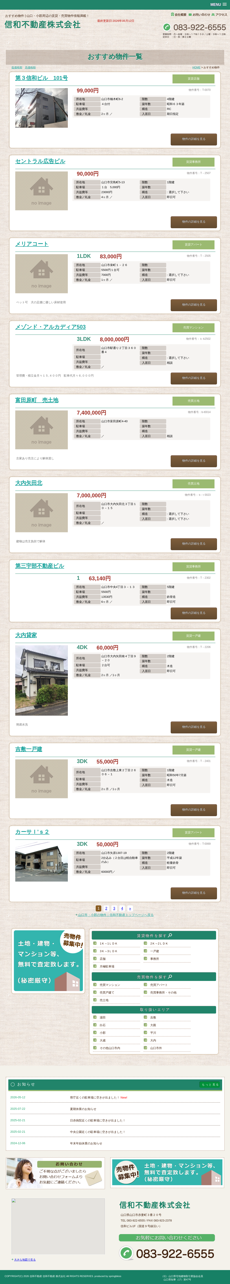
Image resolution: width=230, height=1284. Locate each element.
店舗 (103, 958)
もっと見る (210, 1084)
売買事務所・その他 (163, 992)
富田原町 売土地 (36, 400)
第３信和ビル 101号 (41, 78)
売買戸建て (107, 992)
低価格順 (16, 67)
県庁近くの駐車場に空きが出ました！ (98, 1097)
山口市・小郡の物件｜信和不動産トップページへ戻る (114, 915)
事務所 (154, 958)
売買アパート (159, 985)
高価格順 (30, 67)
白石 (103, 1025)
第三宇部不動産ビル (39, 566)
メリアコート (32, 244)
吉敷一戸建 (28, 749)
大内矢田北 (28, 483)
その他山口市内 (110, 1048)
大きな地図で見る (25, 1259)
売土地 (104, 1000)
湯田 (103, 1017)
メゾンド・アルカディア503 (50, 327)
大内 (153, 1040)
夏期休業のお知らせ (83, 1109)
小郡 (103, 1032)
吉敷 (153, 1017)
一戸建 (154, 951)
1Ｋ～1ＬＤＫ (108, 943)
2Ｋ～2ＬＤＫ (159, 943)
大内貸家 (26, 635)
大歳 (103, 1040)
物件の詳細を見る (194, 139)
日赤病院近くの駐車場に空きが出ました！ (98, 1120)
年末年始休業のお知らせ (86, 1143)
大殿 (153, 1025)
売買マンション (110, 985)
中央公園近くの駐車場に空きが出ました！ (98, 1132)
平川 (153, 1032)
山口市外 (156, 1048)
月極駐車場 (107, 966)
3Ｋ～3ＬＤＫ (108, 951)
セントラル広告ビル (40, 161)
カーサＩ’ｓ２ (32, 832)
